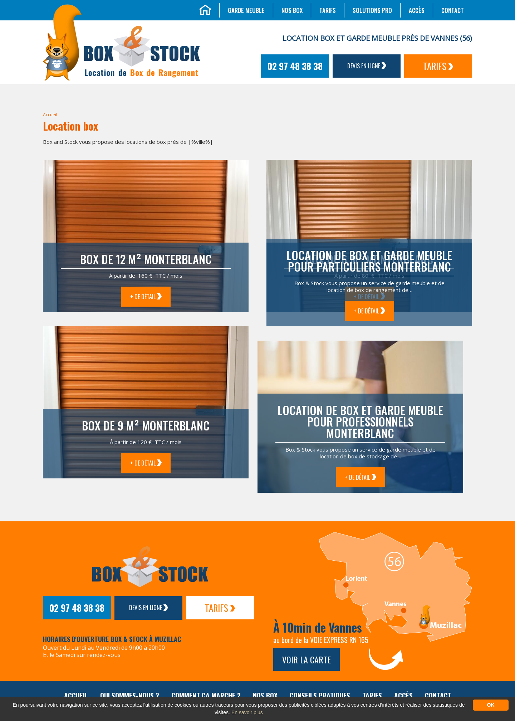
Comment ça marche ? (206, 695)
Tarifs (327, 10)
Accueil (50, 115)
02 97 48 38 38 (295, 66)
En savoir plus (247, 712)
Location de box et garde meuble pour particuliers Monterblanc (369, 261)
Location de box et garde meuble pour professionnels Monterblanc (360, 421)
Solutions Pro (372, 10)
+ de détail (146, 296)
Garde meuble (246, 10)
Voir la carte (306, 659)
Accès (417, 10)
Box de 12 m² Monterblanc (146, 258)
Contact (452, 10)
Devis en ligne (366, 66)
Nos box (292, 10)
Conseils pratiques (320, 695)
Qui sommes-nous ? (129, 695)
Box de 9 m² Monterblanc (146, 425)
